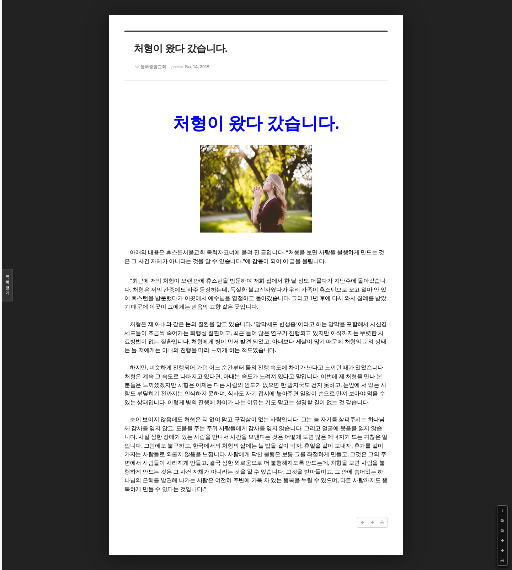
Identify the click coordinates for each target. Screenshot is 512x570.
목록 (7, 285)
